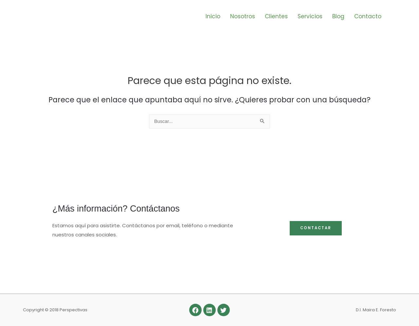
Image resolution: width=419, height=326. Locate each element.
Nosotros (242, 16)
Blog (338, 16)
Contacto (367, 16)
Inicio (213, 16)
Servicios (310, 16)
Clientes (276, 16)
